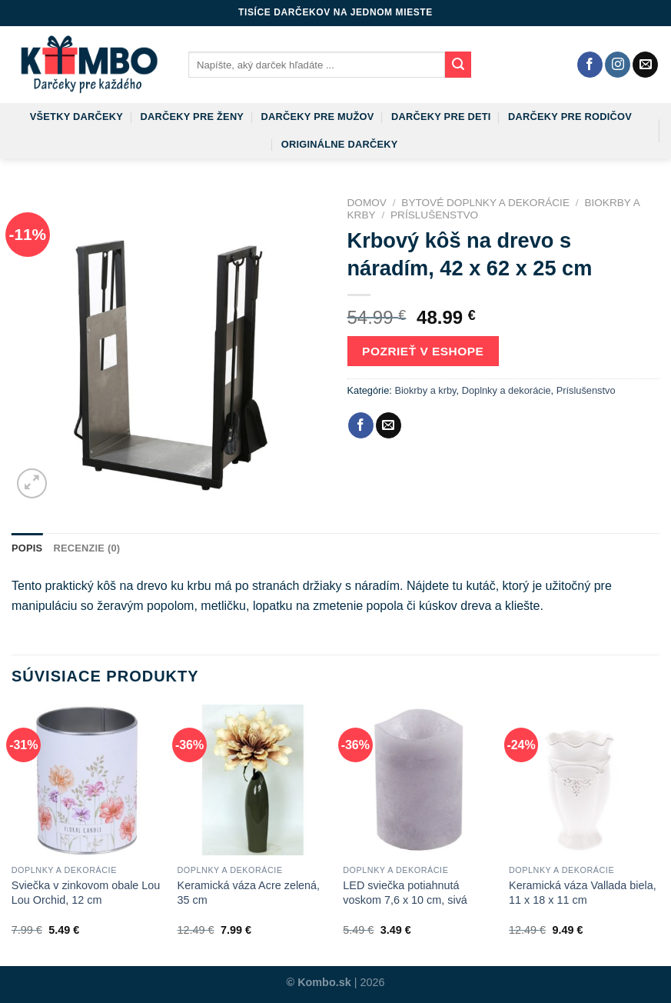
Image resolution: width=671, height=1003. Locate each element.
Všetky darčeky (76, 116)
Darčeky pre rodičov (570, 116)
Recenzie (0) (86, 548)
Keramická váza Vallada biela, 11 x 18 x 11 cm (582, 892)
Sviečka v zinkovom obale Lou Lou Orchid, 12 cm (86, 892)
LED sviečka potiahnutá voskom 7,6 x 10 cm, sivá (405, 892)
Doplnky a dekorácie (506, 390)
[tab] (27, 548)
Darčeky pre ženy (192, 116)
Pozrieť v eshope (422, 351)
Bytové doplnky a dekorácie (485, 202)
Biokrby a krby (425, 390)
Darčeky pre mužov (317, 116)
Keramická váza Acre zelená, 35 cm (249, 892)
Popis (27, 548)
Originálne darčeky (339, 144)
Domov (367, 202)
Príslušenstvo (434, 215)
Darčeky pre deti (441, 116)
